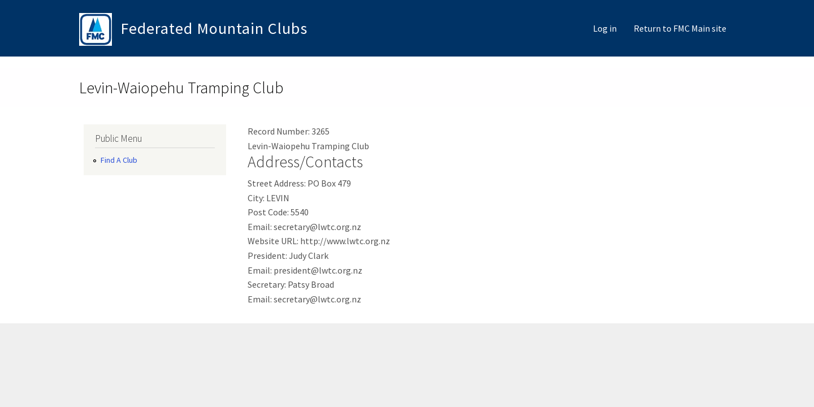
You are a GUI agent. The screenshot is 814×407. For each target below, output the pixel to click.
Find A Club (119, 160)
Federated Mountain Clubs (214, 28)
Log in (605, 28)
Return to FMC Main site (680, 28)
